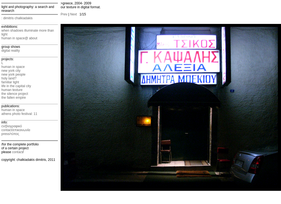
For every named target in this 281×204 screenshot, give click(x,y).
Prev (64, 14)
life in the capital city (16, 86)
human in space (13, 67)
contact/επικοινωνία (15, 130)
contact (17, 152)
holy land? (9, 78)
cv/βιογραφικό (11, 126)
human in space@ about (19, 38)
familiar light (10, 82)
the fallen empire (13, 98)
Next (73, 14)
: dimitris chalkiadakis (17, 18)
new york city (10, 71)
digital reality (10, 51)
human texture (12, 90)
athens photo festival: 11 (19, 114)
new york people (13, 74)
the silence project (14, 94)
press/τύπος (10, 134)
